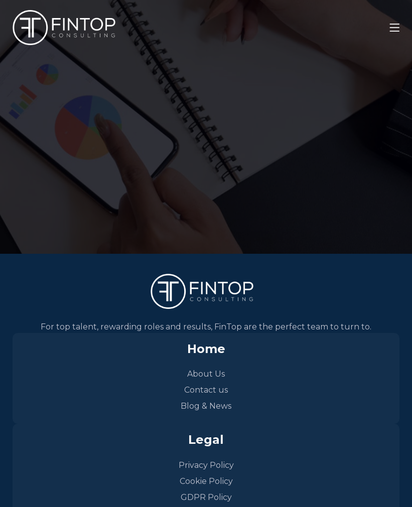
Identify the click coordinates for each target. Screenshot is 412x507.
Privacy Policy (206, 465)
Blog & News (206, 406)
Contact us (206, 390)
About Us (206, 374)
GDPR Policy (206, 497)
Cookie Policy (206, 481)
